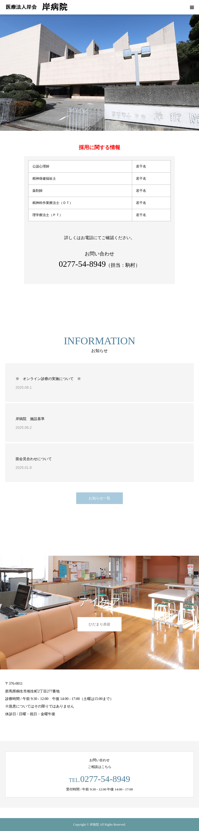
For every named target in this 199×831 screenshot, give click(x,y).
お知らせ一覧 (99, 498)
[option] (99, 72)
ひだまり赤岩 (99, 624)
